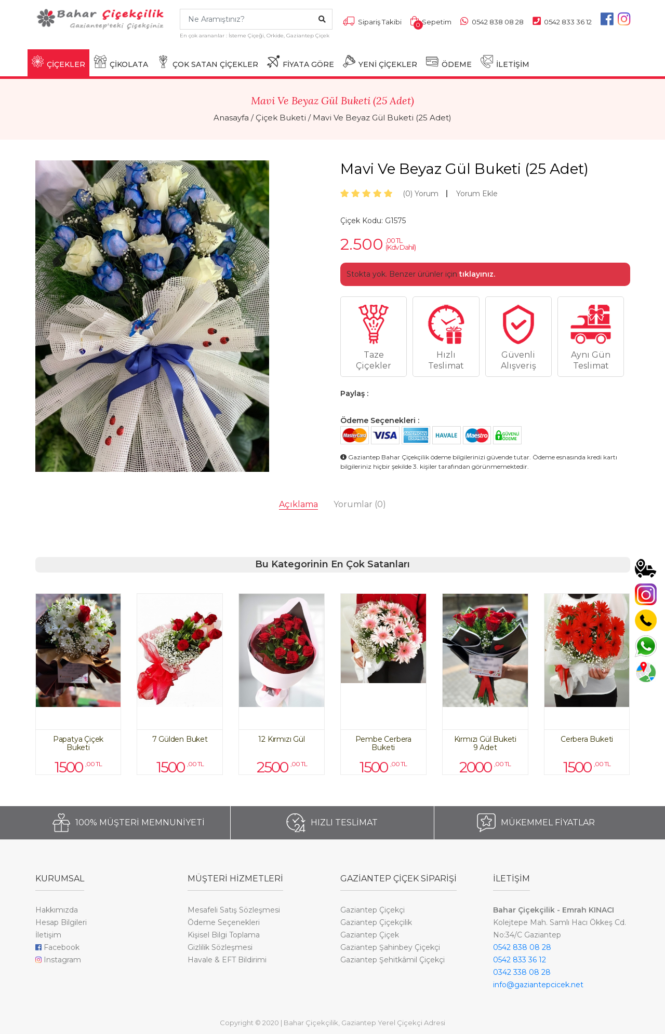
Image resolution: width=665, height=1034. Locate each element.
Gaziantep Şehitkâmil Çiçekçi (392, 959)
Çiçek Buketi (281, 118)
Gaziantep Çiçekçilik (376, 922)
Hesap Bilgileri (61, 922)
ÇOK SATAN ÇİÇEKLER (207, 62)
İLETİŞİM (505, 62)
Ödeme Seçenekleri (224, 922)
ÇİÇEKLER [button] (58, 62)
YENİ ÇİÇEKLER (380, 62)
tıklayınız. (477, 274)
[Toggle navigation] (41, 44)
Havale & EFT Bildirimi (227, 959)
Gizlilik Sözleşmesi (220, 947)
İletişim (48, 935)
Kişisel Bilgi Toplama (224, 935)
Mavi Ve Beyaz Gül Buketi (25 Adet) (382, 118)
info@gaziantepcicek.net (538, 984)
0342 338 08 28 (522, 972)
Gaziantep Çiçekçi (372, 910)
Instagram (58, 959)
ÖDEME (449, 62)
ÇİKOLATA (121, 62)
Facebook (57, 947)
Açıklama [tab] (298, 504)
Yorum (420, 193)
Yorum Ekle (477, 193)
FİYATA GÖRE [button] (300, 62)
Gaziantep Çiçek (369, 935)
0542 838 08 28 (522, 947)
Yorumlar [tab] (360, 504)
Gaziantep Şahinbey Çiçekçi (390, 947)
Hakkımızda (56, 910)
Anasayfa (231, 118)
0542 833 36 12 (519, 959)
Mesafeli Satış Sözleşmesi (234, 910)
